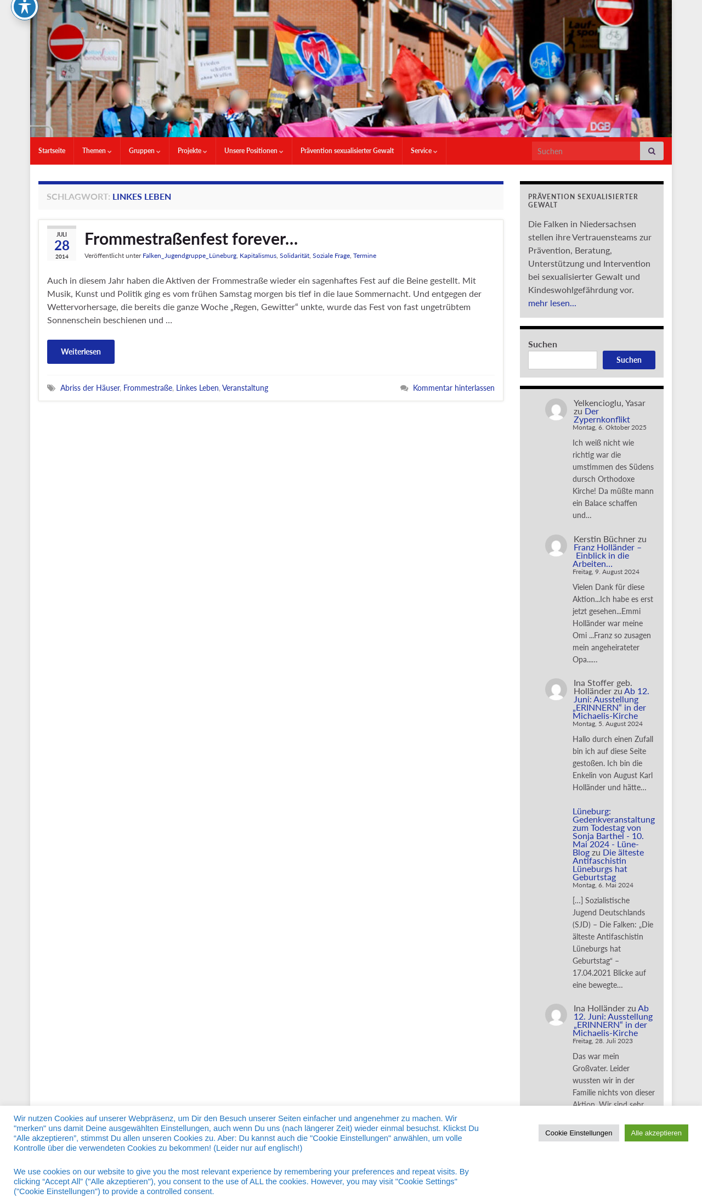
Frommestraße (147, 387)
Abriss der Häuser (90, 387)
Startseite (51, 151)
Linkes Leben (197, 387)
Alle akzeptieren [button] (656, 1133)
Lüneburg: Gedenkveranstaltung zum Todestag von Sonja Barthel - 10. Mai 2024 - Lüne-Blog (614, 831)
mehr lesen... (552, 302)
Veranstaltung (245, 387)
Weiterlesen (81, 351)
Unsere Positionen (254, 151)
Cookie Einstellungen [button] (578, 1133)
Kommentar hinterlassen (454, 387)
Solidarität (294, 255)
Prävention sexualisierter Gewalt (347, 151)
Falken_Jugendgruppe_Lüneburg (189, 255)
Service (424, 151)
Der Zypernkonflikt (602, 415)
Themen (97, 151)
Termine (364, 255)
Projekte (192, 151)
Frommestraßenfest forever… (191, 238)
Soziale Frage (331, 255)
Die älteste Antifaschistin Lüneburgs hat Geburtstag (608, 864)
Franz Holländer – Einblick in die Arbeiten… (607, 555)
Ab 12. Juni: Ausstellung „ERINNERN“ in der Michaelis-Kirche (611, 703)
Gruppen (145, 151)
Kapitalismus (258, 255)
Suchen (542, 344)
